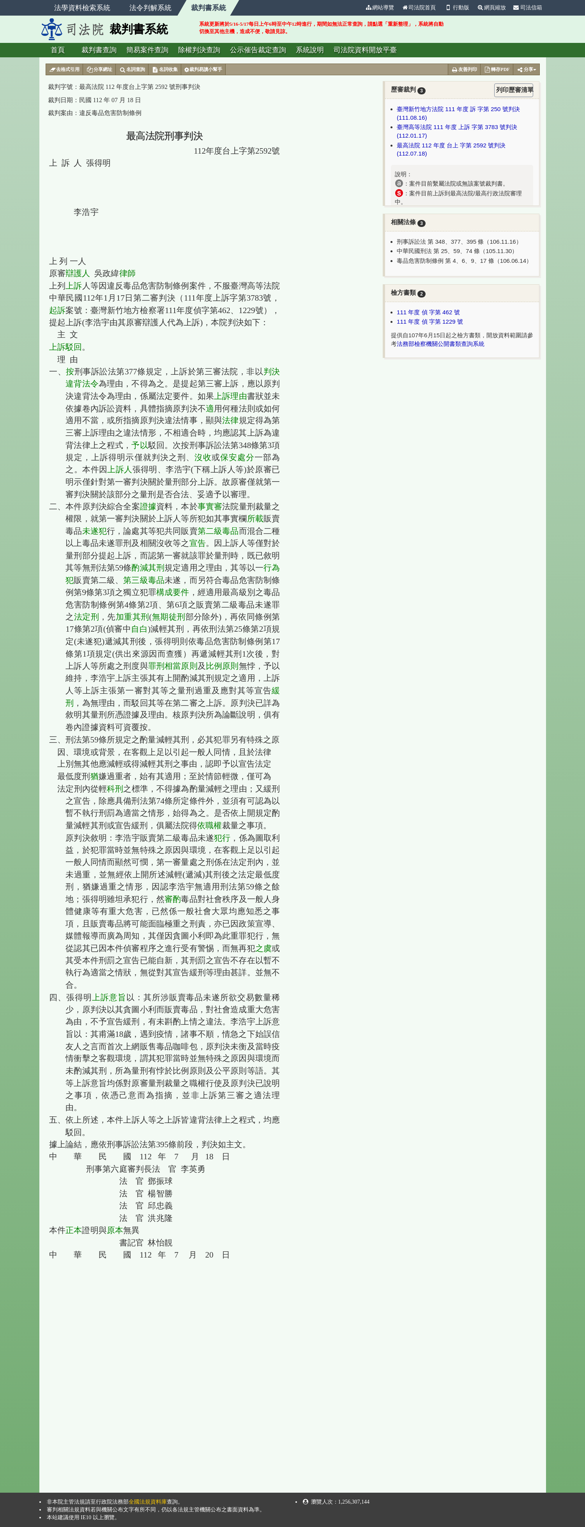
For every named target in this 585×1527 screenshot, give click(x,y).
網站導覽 (379, 8)
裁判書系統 (208, 8)
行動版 (456, 8)
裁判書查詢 (99, 50)
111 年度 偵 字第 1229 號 (430, 321)
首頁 (58, 50)
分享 (526, 70)
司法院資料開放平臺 (365, 50)
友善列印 (464, 70)
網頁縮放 (491, 8)
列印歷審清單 (514, 90)
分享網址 (99, 70)
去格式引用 (64, 70)
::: (358, 7)
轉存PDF (496, 70)
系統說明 (310, 50)
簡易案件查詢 (147, 50)
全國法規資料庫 (148, 1502)
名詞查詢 (132, 70)
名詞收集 (165, 70)
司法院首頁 (418, 8)
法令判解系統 (150, 8)
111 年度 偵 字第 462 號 (428, 312)
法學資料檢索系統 (82, 8)
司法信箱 (527, 8)
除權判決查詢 (199, 50)
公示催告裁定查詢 (258, 50)
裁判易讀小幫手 (203, 70)
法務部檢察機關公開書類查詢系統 (440, 343)
